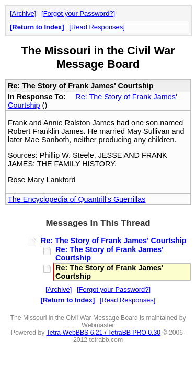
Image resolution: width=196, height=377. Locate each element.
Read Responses (97, 27)
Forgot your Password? (78, 13)
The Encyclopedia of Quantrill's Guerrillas (77, 199)
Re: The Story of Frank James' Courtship (114, 240)
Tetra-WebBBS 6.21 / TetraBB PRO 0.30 (104, 332)
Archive (23, 13)
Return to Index (37, 27)
